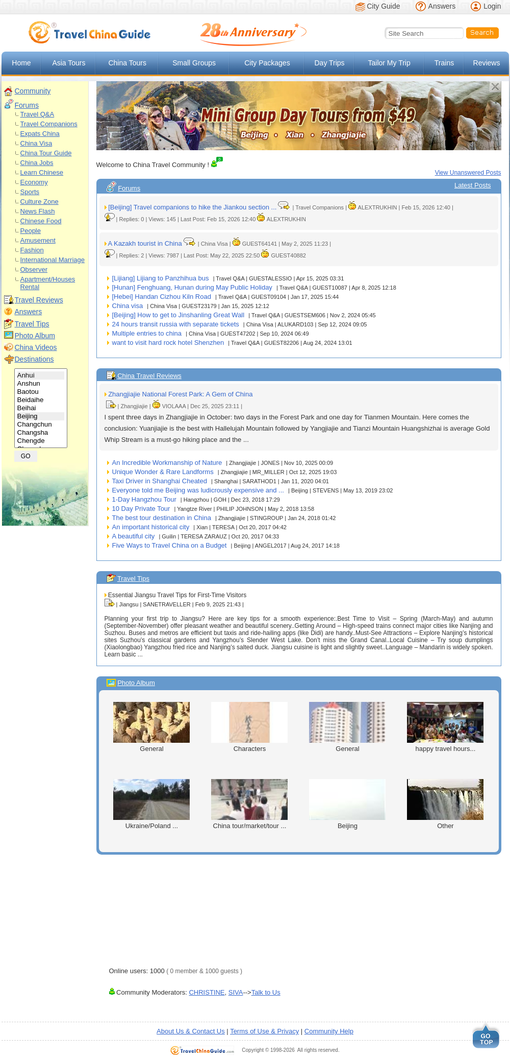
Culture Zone (39, 201)
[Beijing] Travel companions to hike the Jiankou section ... (192, 207)
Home (21, 63)
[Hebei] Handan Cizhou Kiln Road (161, 296)
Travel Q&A (37, 114)
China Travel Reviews (149, 376)
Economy (34, 182)
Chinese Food (41, 221)
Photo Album (35, 336)
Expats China (40, 133)
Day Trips (330, 63)
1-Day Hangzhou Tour (144, 499)
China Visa (36, 143)
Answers (442, 6)
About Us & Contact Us (191, 1031)
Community (33, 91)
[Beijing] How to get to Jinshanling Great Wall (178, 315)
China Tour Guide (46, 153)
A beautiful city (133, 536)
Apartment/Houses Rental (47, 283)
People (30, 230)
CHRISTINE (206, 992)
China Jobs (37, 163)
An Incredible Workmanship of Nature (167, 462)
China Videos (36, 347)
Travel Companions (49, 124)
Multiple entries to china (147, 333)
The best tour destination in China (161, 518)
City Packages (267, 63)
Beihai (41, 408)
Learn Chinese (42, 172)
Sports (30, 192)
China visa (127, 306)
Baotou (41, 392)
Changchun (41, 424)
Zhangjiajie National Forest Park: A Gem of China (180, 394)
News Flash (37, 211)
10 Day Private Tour (141, 508)
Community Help (328, 1031)
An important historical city (151, 527)
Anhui (41, 375)
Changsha (41, 433)
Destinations (34, 359)
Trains (444, 63)
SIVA (235, 992)
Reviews (486, 63)
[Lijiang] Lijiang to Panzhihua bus (160, 278)
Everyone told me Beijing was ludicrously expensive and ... (198, 490)
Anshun (41, 384)
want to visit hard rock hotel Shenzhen (168, 342)
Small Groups (194, 63)
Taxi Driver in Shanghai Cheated (159, 481)
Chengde (41, 441)
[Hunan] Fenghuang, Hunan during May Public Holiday (192, 287)
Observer (33, 269)
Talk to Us (265, 992)
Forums (27, 105)
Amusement (38, 240)
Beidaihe (41, 400)
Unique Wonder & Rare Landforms (163, 472)
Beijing (41, 416)
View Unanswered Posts (468, 172)
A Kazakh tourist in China (145, 243)
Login (492, 6)
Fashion (32, 250)
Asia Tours (68, 63)
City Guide (383, 6)
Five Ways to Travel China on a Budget (169, 545)
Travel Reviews (39, 300)
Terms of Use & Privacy (264, 1031)
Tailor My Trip (389, 63)
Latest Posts (472, 185)
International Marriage (52, 260)
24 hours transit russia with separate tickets (175, 324)
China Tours (127, 63)
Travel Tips (32, 324)
